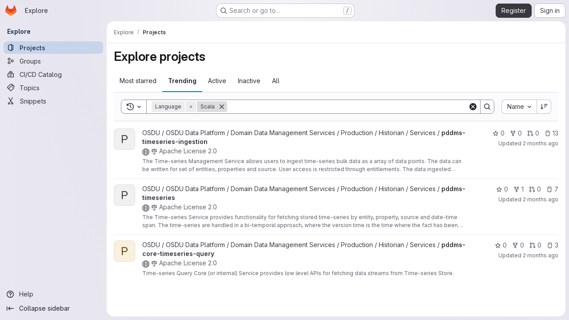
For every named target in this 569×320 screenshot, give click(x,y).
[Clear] (473, 106)
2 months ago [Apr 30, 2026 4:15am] (540, 199)
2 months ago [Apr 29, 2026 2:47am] (540, 255)
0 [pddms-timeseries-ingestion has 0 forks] (516, 133)
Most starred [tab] (138, 80)
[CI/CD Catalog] (53, 74)
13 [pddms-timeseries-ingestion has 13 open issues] (551, 133)
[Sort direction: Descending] (544, 107)
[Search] (347, 106)
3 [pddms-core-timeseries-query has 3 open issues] (552, 245)
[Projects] (53, 47)
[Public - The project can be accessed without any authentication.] (145, 152)
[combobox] (519, 107)
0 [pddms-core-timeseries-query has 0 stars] (501, 245)
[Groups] (53, 61)
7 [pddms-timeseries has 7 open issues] (552, 189)
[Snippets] (53, 101)
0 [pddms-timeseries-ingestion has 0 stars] (499, 133)
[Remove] (221, 106)
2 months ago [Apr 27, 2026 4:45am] (540, 143)
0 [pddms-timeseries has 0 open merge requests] (535, 189)
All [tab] (276, 80)
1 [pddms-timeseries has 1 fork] (518, 189)
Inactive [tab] (249, 80)
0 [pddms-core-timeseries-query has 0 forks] (518, 245)
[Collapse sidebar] (53, 308)
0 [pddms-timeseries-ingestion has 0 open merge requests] (533, 133)
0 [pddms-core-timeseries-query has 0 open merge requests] (535, 245)
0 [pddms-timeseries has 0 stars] (502, 189)
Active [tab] (217, 80)
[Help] (53, 294)
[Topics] (53, 87)
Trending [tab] (182, 80)
